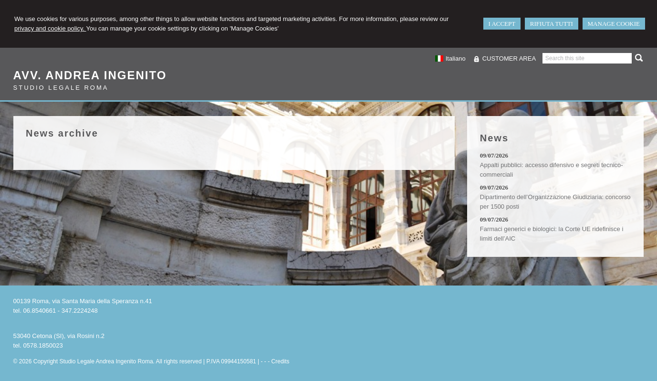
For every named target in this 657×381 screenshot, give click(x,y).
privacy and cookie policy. (50, 28)
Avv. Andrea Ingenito (90, 75)
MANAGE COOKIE (614, 23)
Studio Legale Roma (61, 87)
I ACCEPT (502, 23)
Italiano (450, 58)
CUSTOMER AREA (509, 58)
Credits (280, 361)
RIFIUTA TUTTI (551, 23)
